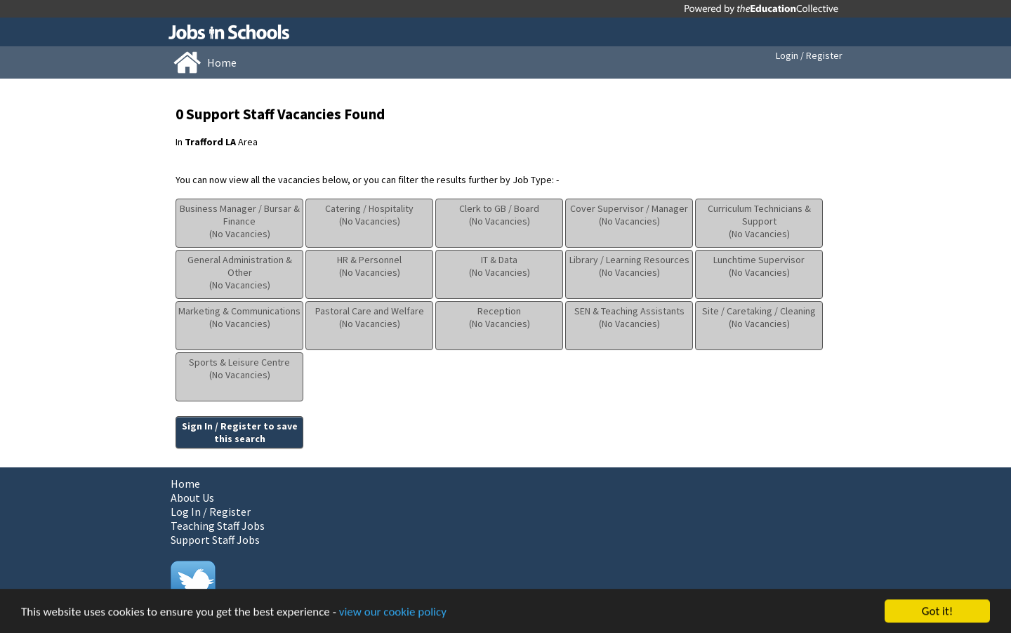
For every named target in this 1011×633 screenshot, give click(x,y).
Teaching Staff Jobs (218, 526)
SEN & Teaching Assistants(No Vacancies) (629, 317)
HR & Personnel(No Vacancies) (369, 266)
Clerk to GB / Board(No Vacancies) (499, 214)
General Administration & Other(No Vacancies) (239, 272)
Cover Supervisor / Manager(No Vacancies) (629, 214)
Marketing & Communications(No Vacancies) (239, 317)
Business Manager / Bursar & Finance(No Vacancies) (240, 221)
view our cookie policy (393, 613)
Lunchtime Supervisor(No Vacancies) (759, 266)
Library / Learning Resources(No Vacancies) (629, 266)
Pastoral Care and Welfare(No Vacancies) (369, 317)
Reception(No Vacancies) (499, 317)
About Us (192, 498)
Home (185, 484)
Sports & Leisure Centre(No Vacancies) (239, 368)
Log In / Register (211, 512)
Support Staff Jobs (215, 540)
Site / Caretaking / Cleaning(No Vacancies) (759, 317)
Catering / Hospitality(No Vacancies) (369, 214)
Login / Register (809, 55)
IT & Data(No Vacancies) (499, 266)
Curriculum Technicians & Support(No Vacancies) (759, 221)
